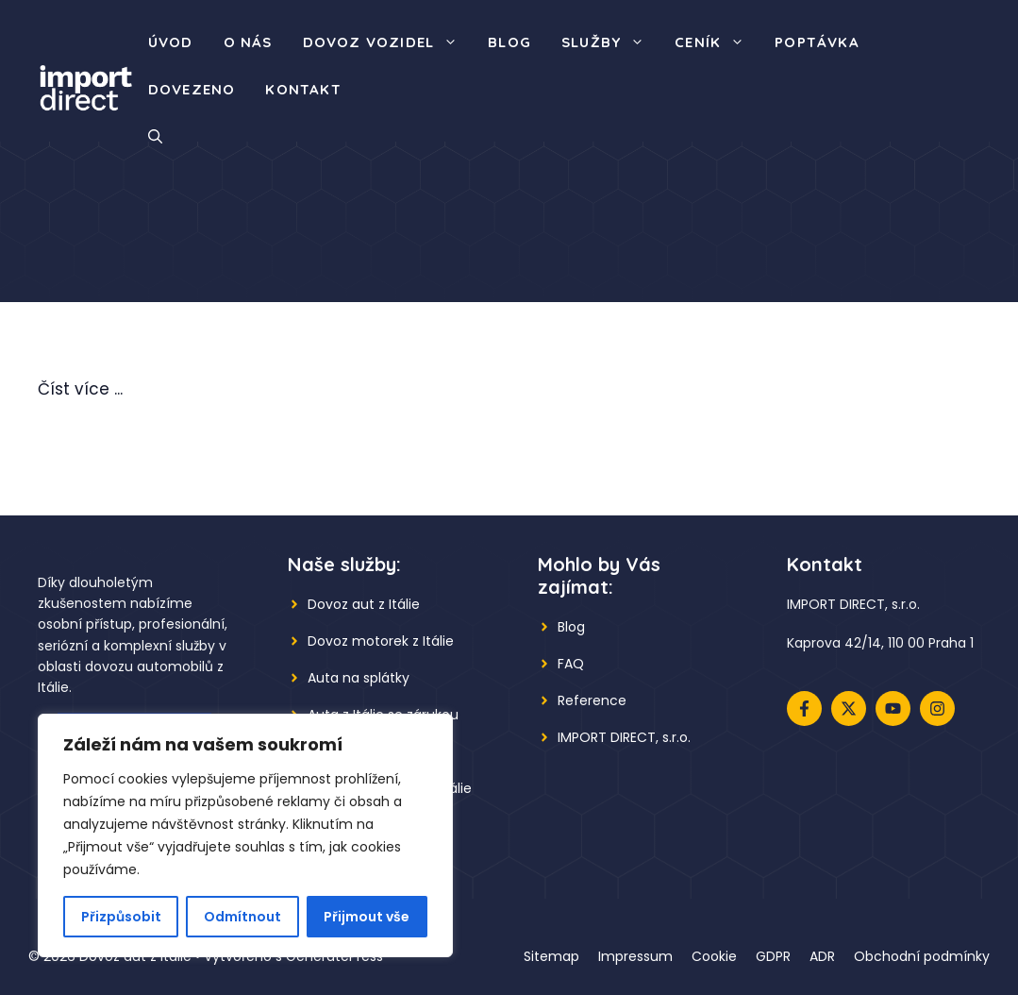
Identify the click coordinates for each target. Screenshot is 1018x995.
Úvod (170, 42)
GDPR (773, 956)
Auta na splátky (358, 677)
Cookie (714, 956)
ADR (822, 956)
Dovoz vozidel (388, 42)
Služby (610, 42)
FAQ (571, 663)
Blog (509, 42)
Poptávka (817, 42)
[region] (245, 835)
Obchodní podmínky (922, 956)
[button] (155, 136)
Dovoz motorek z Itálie (381, 641)
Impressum (635, 956)
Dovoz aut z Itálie (364, 604)
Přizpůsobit (121, 916)
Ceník (717, 42)
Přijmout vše (366, 916)
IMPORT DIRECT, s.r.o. (624, 737)
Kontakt (303, 89)
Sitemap (551, 956)
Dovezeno (192, 89)
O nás (248, 42)
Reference (592, 700)
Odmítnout (242, 916)
